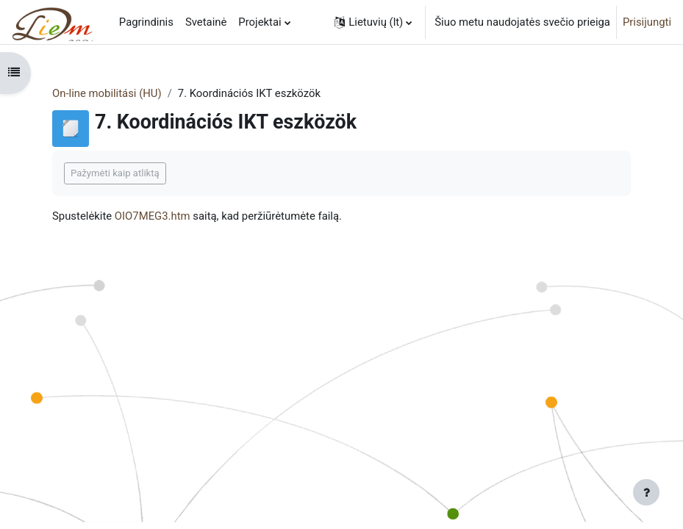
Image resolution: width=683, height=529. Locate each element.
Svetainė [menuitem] (205, 22)
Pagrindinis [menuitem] (146, 22)
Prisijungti (647, 22)
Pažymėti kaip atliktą (115, 173)
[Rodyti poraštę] (646, 492)
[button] (373, 22)
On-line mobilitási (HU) (107, 93)
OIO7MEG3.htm (152, 216)
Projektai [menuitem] (259, 22)
